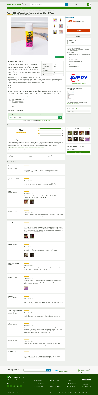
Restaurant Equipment (12, 7)
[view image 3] (81, 133)
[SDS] (70, 96)
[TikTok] (18, 386)
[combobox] (47, 4)
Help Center (86, 379)
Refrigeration (22, 7)
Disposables (51, 7)
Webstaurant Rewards (38, 380)
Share (52, 56)
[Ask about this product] (36, 117)
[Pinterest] (21, 386)
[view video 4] (87, 133)
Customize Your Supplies (39, 383)
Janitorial (74, 7)
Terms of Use (41, 120)
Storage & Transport (66, 7)
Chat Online (85, 384)
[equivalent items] (77, 108)
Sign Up (48, 370)
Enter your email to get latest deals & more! (13, 370)
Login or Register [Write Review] (78, 152)
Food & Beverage (37, 7)
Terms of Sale (49, 392)
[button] (54, 19)
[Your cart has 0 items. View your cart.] (89, 4)
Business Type (87, 7)
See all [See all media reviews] (89, 128)
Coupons (52, 383)
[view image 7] (81, 138)
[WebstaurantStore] (17, 377)
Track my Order (87, 382)
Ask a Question (59, 57)
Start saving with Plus (63, 371)
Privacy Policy (47, 120)
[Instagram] (8, 386)
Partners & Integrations (38, 386)
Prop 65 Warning (24, 96)
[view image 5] (70, 138)
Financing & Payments (71, 383)
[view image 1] (26, 201)
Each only (69, 19)
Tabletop (44, 7)
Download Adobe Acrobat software (73, 103)
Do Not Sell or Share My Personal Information (82, 392)
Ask (60, 117)
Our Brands (69, 380)
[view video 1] (70, 133)
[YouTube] (11, 386)
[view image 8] (87, 138)
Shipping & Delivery (86, 386)
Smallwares (29, 7)
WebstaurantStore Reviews (55, 386)
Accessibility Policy (69, 392)
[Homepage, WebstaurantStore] (17, 4)
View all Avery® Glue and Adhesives (79, 83)
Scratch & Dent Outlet (54, 380)
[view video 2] (75, 133)
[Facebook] (14, 386)
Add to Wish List (78, 36)
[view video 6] (75, 138)
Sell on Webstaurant (71, 386)
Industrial (80, 7)
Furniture (58, 7)
